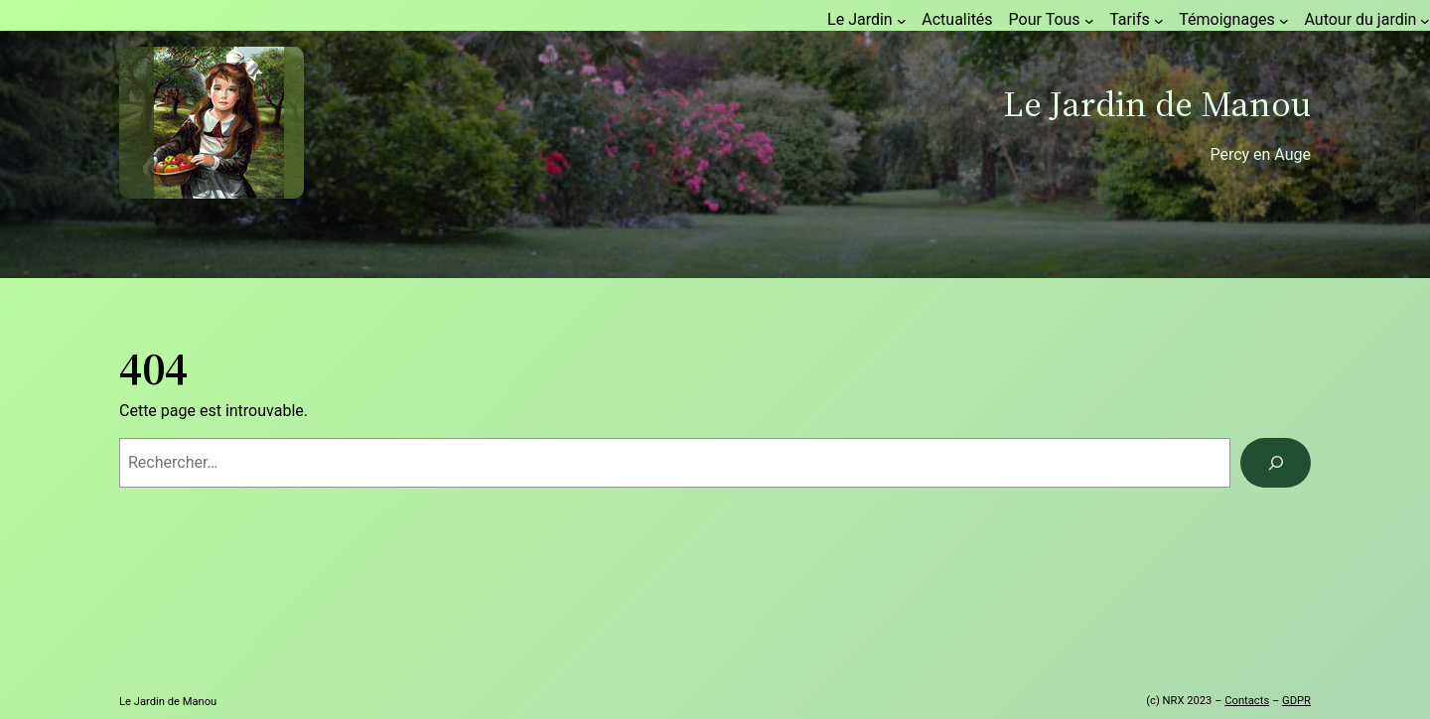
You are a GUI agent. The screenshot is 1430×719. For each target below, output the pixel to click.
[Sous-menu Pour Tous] (1089, 21)
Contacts (1246, 700)
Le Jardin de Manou (1157, 103)
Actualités (957, 19)
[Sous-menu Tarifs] (1159, 21)
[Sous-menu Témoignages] (1284, 21)
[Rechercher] (1275, 462)
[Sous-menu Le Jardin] (902, 21)
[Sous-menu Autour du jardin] (1425, 21)
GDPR (1296, 700)
